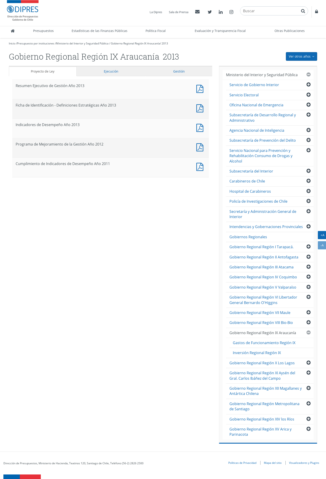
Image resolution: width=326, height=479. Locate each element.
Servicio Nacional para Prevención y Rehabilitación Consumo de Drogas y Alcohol (260, 156)
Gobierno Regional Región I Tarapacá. (261, 246)
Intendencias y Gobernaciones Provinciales (266, 226)
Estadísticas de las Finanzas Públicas (99, 31)
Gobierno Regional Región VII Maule (259, 312)
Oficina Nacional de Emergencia (256, 104)
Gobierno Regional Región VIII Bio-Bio (261, 322)
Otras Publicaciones (290, 31)
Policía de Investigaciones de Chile (258, 201)
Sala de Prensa (178, 12)
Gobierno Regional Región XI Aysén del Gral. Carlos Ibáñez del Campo (262, 375)
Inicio (12, 43)
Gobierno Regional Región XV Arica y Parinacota (260, 432)
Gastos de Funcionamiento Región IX (264, 342)
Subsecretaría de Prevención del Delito (262, 140)
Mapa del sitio (273, 462)
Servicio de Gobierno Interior (254, 84)
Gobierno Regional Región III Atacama (261, 267)
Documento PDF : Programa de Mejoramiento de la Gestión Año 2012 (200, 147)
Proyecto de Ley (42, 71)
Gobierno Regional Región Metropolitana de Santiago (264, 406)
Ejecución (111, 71)
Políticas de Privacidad (242, 462)
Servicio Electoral (244, 94)
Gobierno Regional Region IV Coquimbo (263, 277)
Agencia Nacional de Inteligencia (256, 130)
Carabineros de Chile (247, 181)
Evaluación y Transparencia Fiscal (220, 31)
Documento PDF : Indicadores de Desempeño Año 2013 (200, 127)
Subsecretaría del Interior (251, 171)
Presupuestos (43, 31)
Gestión (179, 71)
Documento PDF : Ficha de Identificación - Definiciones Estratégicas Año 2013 (200, 108)
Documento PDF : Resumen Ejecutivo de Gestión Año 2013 (200, 88)
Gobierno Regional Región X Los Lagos (262, 362)
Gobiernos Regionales (248, 236)
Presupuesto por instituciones (35, 43)
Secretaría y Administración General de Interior (262, 214)
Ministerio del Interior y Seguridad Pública (82, 43)
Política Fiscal (156, 31)
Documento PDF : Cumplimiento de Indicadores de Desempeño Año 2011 (200, 166)
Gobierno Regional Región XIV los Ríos (261, 419)
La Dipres (156, 12)
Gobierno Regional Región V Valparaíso (262, 287)
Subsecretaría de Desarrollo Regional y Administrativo (262, 117)
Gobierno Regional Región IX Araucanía (135, 43)
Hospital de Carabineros (250, 191)
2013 (165, 43)
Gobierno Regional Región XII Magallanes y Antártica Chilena (265, 391)
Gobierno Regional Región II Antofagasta (263, 257)
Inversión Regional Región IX (257, 352)
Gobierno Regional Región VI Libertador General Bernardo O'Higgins (263, 300)
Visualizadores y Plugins (304, 462)
